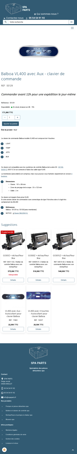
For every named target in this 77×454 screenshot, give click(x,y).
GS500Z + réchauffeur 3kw (38, 257)
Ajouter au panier (10, 124)
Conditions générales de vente (16, 434)
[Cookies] (4, 449)
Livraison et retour (12, 443)
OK (71, 22)
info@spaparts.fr (10, 397)
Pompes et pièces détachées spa (17, 406)
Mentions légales (11, 430)
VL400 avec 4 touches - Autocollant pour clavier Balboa (38, 314)
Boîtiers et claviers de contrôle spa (17, 411)
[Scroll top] (72, 449)
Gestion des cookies (13, 439)
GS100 (60, 167)
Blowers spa (10, 419)
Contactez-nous (14, 18)
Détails (13, 280)
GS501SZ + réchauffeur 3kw (63, 257)
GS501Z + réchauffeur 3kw (13, 257)
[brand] (17, 8)
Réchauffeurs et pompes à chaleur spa (19, 415)
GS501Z (4, 170)
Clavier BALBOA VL (21, 213)
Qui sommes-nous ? (46, 14)
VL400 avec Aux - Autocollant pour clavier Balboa (13, 314)
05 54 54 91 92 (9, 388)
